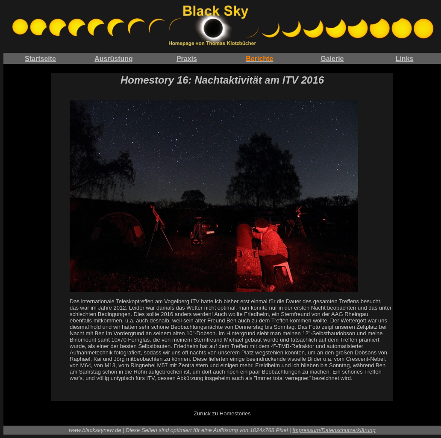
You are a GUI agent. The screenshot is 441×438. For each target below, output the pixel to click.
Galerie (332, 58)
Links (405, 58)
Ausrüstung (113, 58)
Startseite (40, 58)
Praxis (186, 58)
